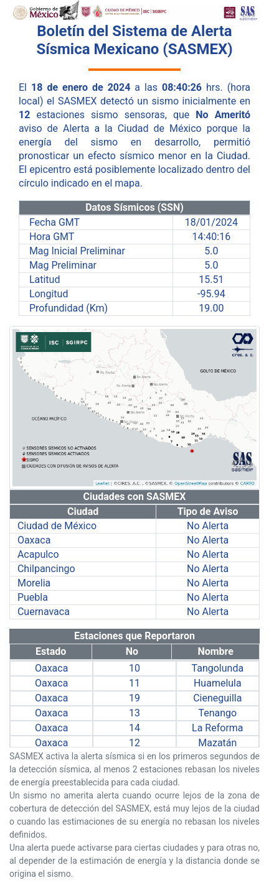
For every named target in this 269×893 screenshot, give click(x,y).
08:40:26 (182, 87)
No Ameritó (223, 115)
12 (24, 115)
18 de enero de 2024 (80, 87)
